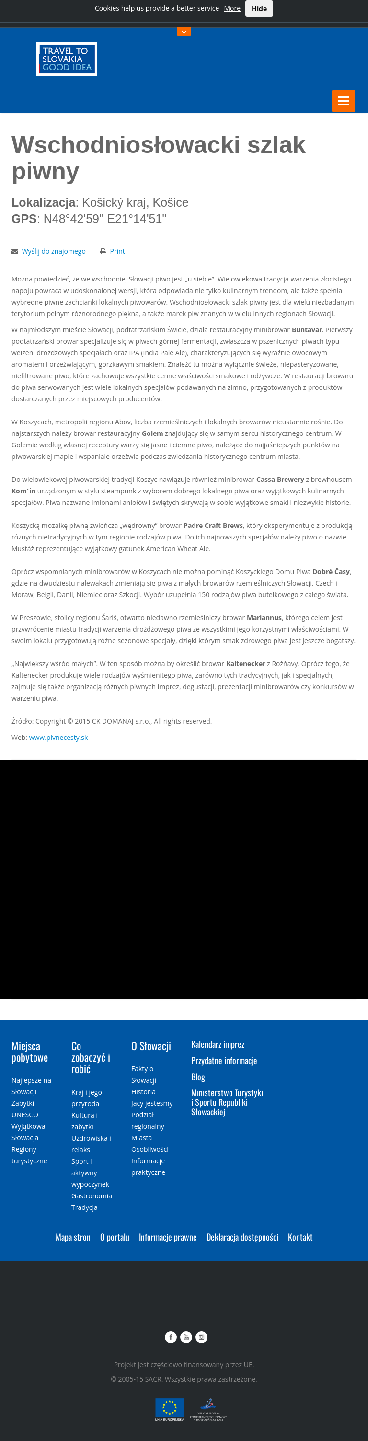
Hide (259, 8)
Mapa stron (73, 1236)
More (232, 7)
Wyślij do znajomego (54, 250)
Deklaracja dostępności (242, 1236)
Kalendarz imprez (217, 1043)
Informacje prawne (168, 1236)
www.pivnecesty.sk (58, 736)
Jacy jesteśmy (151, 1102)
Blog (198, 1076)
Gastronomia (91, 1195)
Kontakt (300, 1236)
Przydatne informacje (224, 1060)
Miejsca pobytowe (30, 1050)
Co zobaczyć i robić (90, 1056)
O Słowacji (151, 1045)
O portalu (114, 1236)
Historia (143, 1091)
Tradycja (84, 1206)
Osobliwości (150, 1148)
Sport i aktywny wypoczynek (90, 1172)
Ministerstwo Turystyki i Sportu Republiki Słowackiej (227, 1101)
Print (117, 250)
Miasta (141, 1137)
